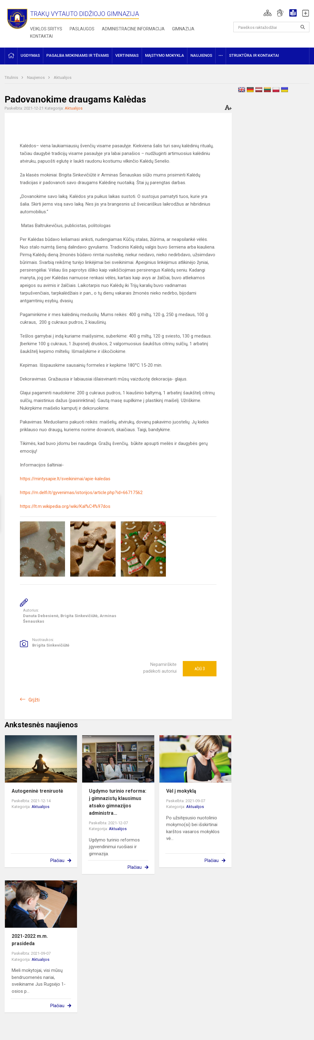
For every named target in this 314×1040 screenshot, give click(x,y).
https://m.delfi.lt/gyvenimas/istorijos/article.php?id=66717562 (81, 492)
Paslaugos (82, 28)
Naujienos (36, 77)
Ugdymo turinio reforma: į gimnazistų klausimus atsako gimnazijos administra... (117, 802)
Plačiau (57, 860)
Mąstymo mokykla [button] (164, 55)
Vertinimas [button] (127, 55)
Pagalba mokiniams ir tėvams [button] (77, 55)
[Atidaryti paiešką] (303, 27)
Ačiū (199, 668)
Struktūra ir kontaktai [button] (254, 55)
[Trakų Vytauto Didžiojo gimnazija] (17, 18)
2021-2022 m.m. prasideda (30, 939)
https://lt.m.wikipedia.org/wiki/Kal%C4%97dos (65, 506)
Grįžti (34, 700)
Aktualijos (62, 77)
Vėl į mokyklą (181, 791)
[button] (267, 13)
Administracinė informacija (133, 28)
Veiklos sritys (46, 28)
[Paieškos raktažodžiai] (271, 27)
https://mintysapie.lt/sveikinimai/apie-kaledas (65, 478)
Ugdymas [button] (30, 55)
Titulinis (12, 77)
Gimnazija (183, 28)
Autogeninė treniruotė (37, 791)
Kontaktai (41, 36)
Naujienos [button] (201, 55)
